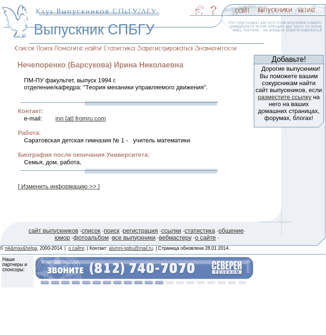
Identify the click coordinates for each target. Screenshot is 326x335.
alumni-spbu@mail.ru (131, 248)
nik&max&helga (21, 248)
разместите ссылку (284, 97)
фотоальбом (91, 237)
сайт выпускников (53, 230)
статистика (199, 230)
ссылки (171, 230)
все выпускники (134, 237)
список (91, 230)
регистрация (140, 230)
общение (231, 230)
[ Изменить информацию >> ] (59, 186)
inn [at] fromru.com (80, 118)
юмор (62, 237)
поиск (112, 230)
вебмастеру (175, 237)
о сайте (205, 237)
